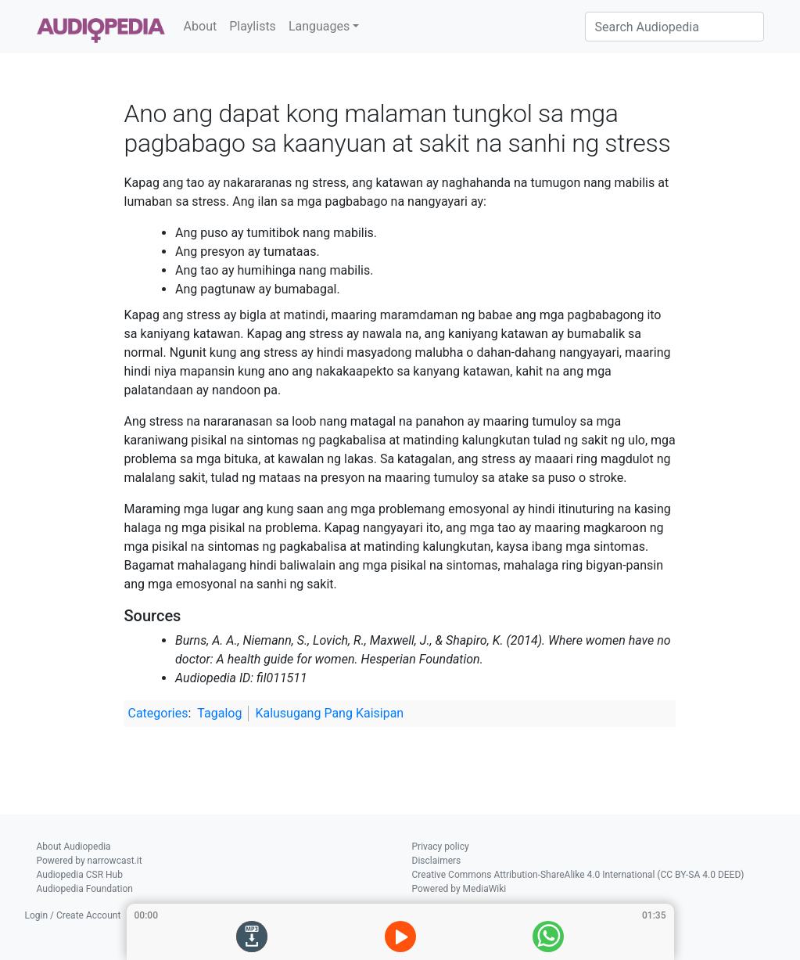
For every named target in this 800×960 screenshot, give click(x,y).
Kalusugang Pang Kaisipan (329, 713)
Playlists (252, 26)
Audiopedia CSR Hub (80, 874)
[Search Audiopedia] (674, 26)
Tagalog (219, 713)
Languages (319, 26)
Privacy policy (440, 846)
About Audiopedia (74, 846)
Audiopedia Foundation (85, 888)
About (200, 26)
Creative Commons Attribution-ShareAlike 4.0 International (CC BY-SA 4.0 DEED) (578, 874)
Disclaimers (436, 860)
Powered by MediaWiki (459, 888)
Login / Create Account (73, 915)
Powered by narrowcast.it (89, 860)
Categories (157, 713)
